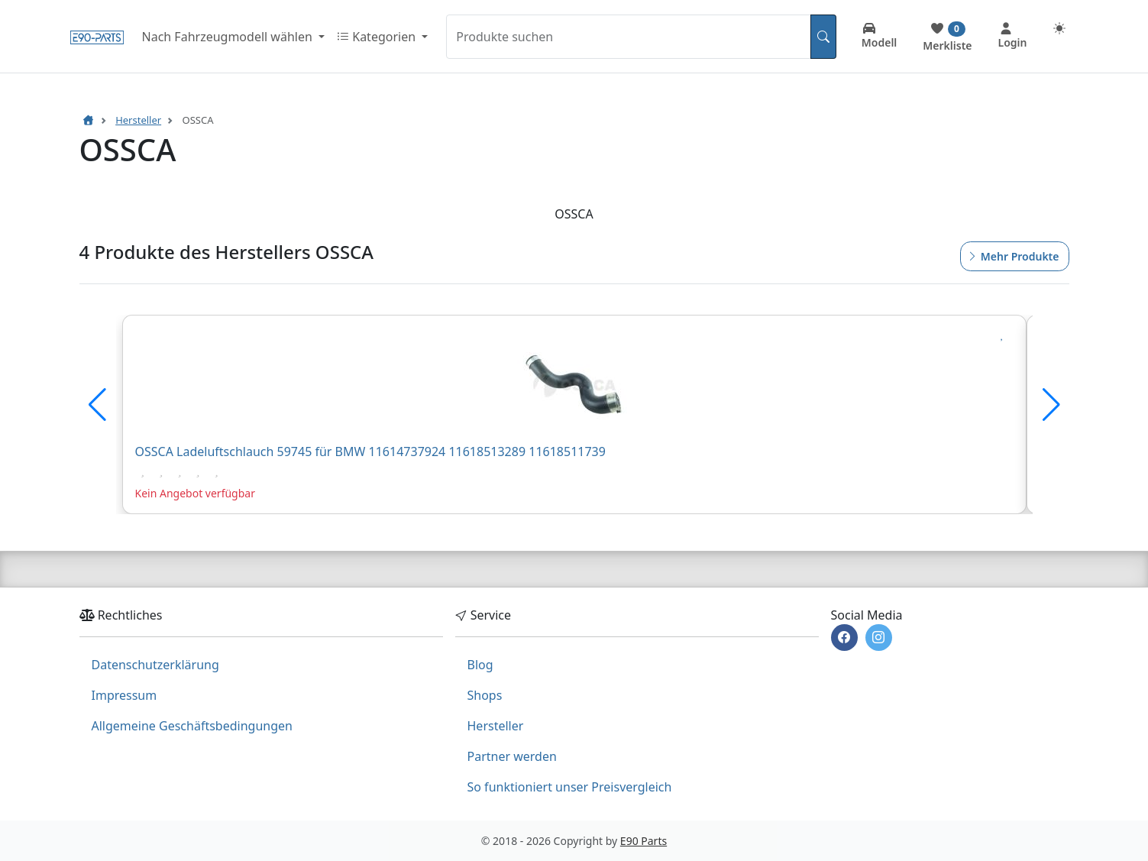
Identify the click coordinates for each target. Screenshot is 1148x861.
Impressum (124, 695)
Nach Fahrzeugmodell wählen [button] (228, 36)
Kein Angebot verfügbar (195, 493)
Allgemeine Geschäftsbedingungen (192, 725)
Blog (480, 664)
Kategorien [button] (378, 36)
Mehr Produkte (1013, 256)
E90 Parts (643, 840)
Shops (485, 695)
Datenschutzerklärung (155, 664)
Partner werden (512, 756)
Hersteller (495, 725)
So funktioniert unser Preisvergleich (569, 786)
